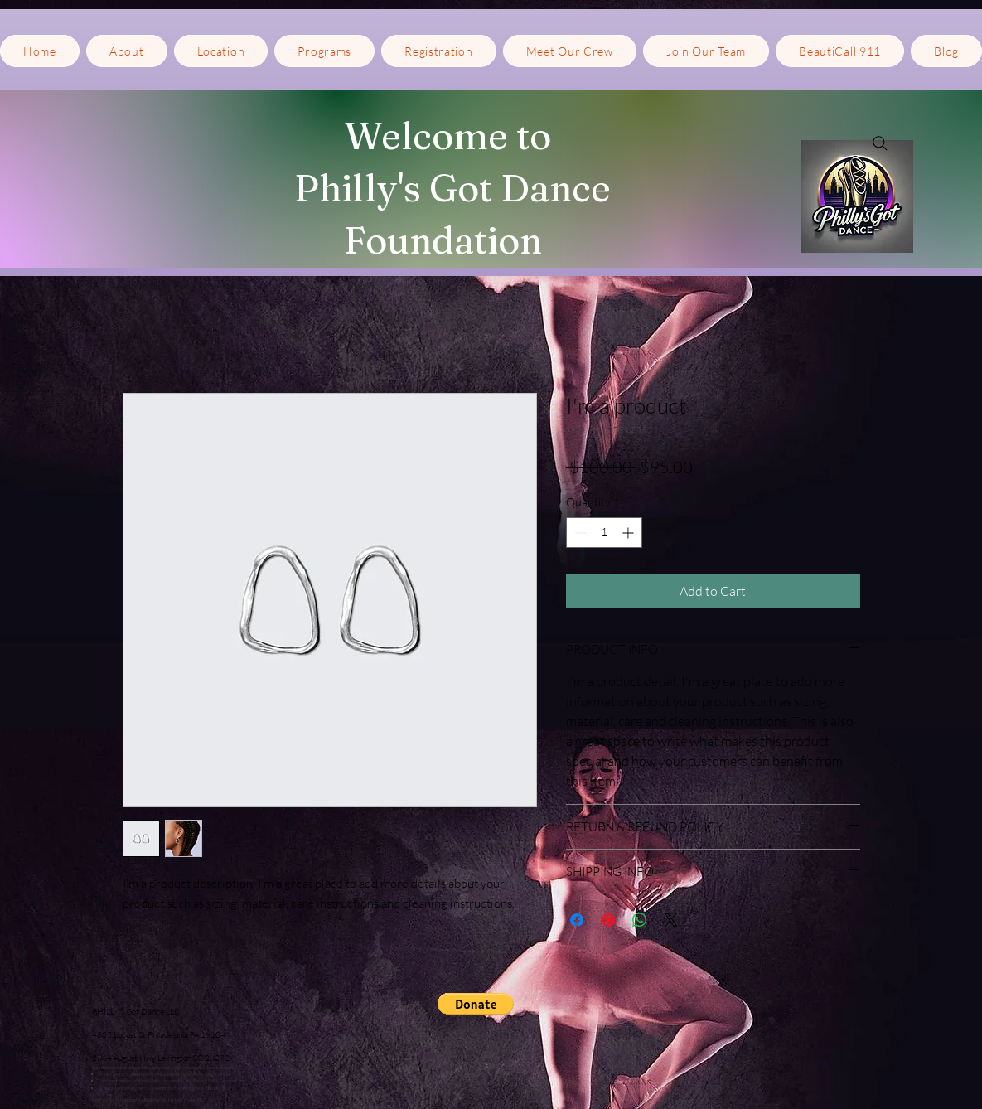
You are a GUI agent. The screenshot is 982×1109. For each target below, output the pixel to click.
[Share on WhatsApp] (640, 920)
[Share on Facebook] (577, 920)
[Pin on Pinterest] (608, 920)
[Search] (880, 143)
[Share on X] (671, 920)
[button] (221, 51)
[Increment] (629, 532)
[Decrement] (578, 532)
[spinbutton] (604, 532)
